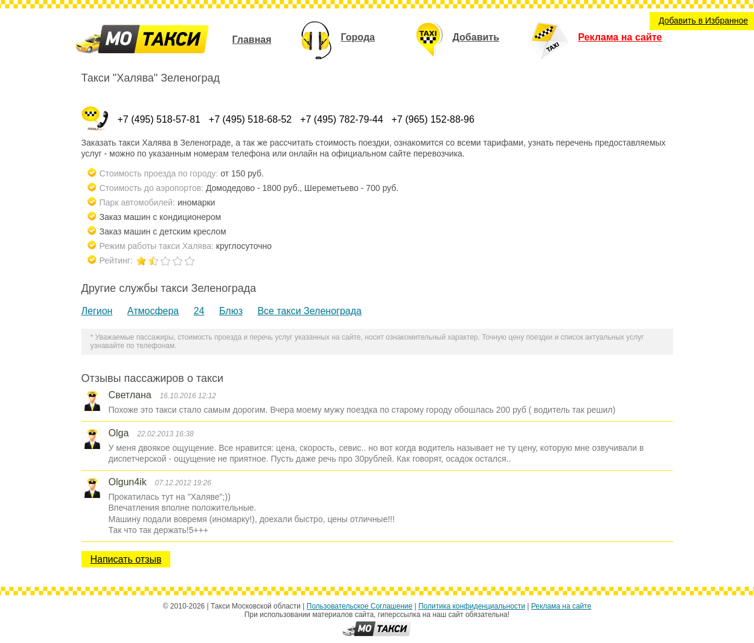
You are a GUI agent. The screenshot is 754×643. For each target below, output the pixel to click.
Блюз (231, 311)
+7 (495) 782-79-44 (341, 119)
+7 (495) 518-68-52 (250, 119)
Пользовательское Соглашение (359, 606)
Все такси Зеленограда (309, 311)
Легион (97, 311)
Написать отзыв (126, 559)
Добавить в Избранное (703, 20)
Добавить (457, 37)
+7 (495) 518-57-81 (159, 119)
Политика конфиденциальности (471, 606)
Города (338, 37)
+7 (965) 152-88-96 (432, 119)
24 (199, 311)
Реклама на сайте (596, 37)
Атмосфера (153, 311)
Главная (251, 39)
